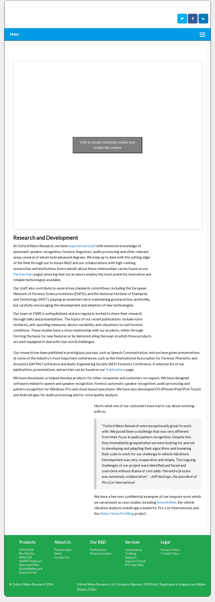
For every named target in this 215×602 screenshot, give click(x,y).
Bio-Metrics (27, 553)
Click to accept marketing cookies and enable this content (107, 145)
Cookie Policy (170, 553)
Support (131, 557)
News (58, 553)
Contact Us (62, 557)
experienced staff (82, 246)
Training (130, 553)
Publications (116, 369)
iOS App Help (134, 565)
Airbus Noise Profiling (117, 513)
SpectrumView (29, 565)
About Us (62, 542)
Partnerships (23, 274)
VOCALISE (26, 550)
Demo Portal (27, 572)
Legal (165, 542)
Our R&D (98, 542)
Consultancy (133, 550)
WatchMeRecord (30, 569)
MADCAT (25, 557)
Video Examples (101, 553)
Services (132, 542)
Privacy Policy (170, 550)
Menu (14, 34)
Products (27, 542)
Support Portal (135, 561)
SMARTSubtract (30, 561)
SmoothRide (166, 502)
